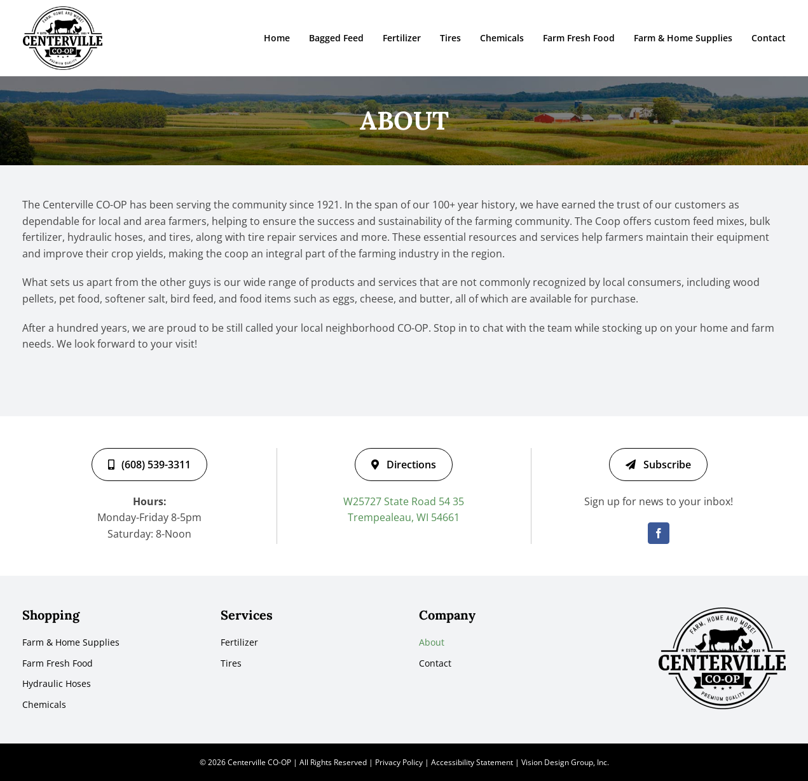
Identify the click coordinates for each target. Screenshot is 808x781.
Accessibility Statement (472, 762)
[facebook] (658, 533)
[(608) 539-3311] (149, 464)
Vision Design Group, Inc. (565, 762)
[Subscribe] (658, 464)
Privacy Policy (399, 762)
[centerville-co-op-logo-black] (62, 11)
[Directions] (403, 464)
